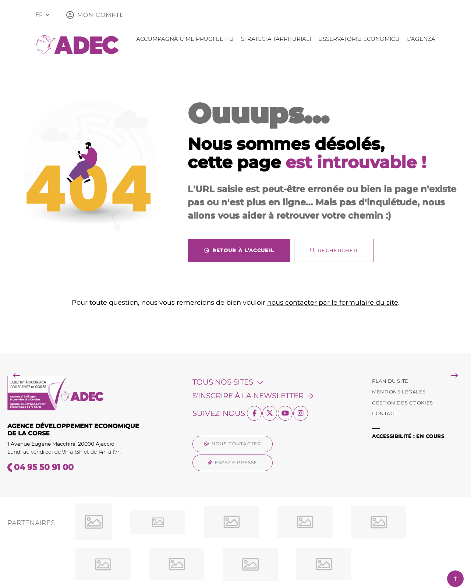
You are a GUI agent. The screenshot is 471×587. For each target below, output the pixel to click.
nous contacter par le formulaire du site (332, 302)
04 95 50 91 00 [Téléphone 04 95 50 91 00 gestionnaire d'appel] (44, 467)
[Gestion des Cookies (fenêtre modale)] (402, 403)
